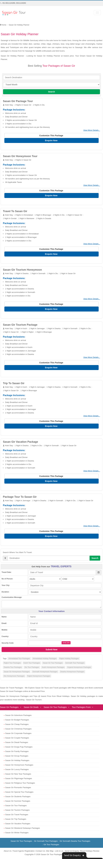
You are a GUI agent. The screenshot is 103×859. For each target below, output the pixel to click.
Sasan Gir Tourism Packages (17, 811)
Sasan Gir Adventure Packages (18, 716)
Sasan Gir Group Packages (16, 757)
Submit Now (51, 651)
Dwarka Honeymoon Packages (72, 673)
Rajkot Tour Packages (12, 664)
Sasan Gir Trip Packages (15, 820)
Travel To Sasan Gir (15, 211)
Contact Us (40, 852)
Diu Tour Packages (31, 669)
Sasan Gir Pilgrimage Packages (18, 780)
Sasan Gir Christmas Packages (18, 730)
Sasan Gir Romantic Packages (18, 789)
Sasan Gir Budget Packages (17, 721)
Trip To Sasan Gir (13, 384)
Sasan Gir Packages (9, 708)
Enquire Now (51, 140)
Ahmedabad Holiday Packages (45, 660)
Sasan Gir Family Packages (17, 753)
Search (51, 92)
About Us (7, 852)
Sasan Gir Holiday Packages (17, 762)
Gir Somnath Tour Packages (46, 842)
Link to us (59, 852)
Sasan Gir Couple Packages (17, 739)
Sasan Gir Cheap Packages (17, 725)
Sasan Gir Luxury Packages (17, 771)
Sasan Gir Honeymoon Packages (17, 673)
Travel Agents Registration (24, 852)
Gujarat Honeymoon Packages (79, 669)
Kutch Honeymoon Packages (53, 669)
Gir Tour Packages (51, 846)
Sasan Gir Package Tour (18, 101)
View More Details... (91, 130)
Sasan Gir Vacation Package (20, 442)
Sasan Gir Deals (31, 708)
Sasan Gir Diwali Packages (16, 744)
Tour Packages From (81, 708)
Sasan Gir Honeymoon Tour (20, 156)
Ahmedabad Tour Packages (19, 660)
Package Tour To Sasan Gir (20, 498)
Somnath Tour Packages (74, 664)
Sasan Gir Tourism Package (20, 325)
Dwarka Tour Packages (13, 669)
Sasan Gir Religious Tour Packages (20, 784)
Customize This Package (51, 135)
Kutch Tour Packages (32, 664)
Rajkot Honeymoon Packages (38, 677)
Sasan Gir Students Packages (17, 798)
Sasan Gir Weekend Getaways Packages (22, 829)
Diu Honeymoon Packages (14, 677)
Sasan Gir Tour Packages (53, 664)
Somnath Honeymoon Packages (44, 673)
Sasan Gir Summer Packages (17, 802)
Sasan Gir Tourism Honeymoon (22, 270)
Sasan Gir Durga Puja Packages (18, 748)
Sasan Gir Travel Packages (16, 816)
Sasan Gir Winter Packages (17, 834)
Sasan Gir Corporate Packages (18, 735)
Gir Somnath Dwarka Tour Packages (75, 842)
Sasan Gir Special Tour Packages (19, 793)
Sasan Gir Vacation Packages (17, 825)
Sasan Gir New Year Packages (18, 775)
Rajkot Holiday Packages (69, 660)
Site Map (49, 852)
